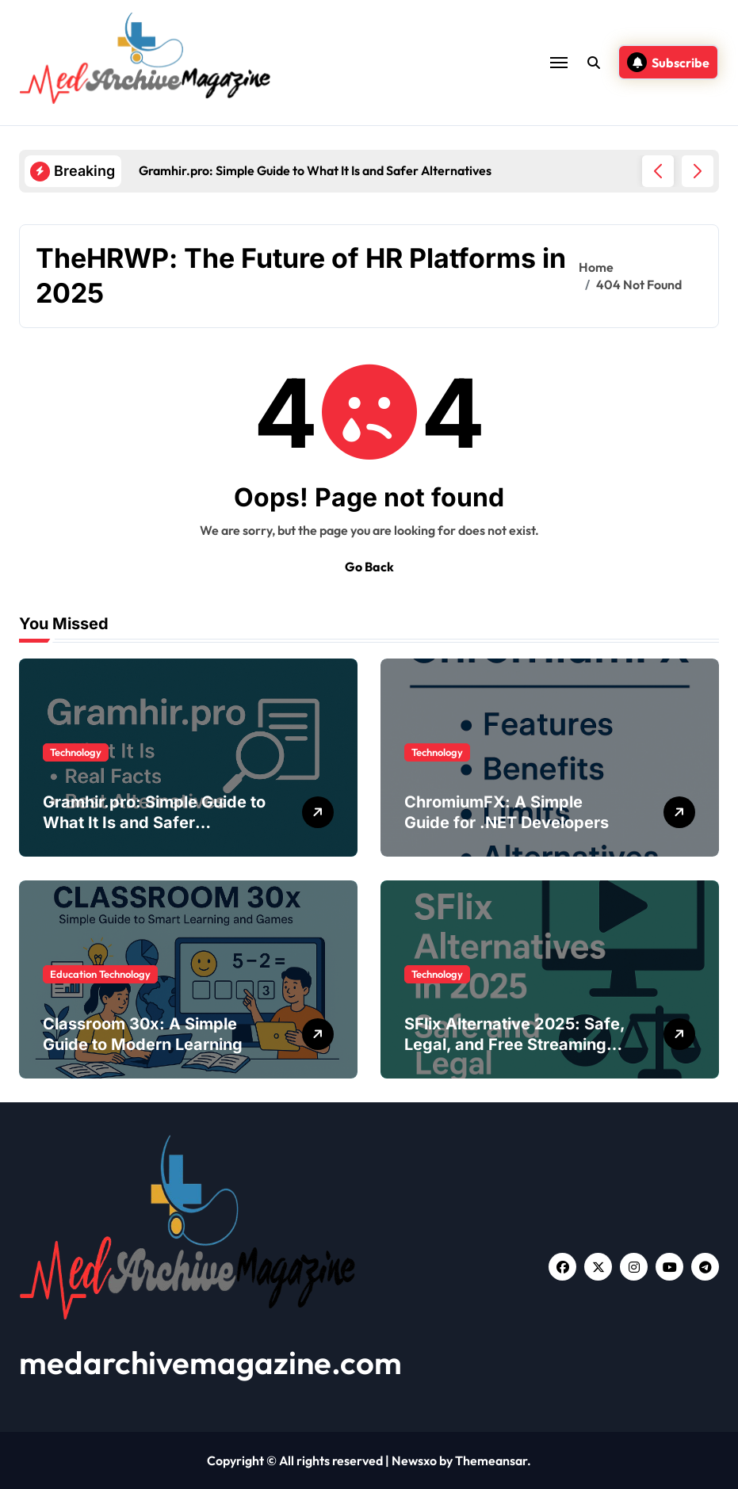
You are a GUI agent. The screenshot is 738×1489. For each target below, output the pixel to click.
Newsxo (414, 1460)
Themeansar (491, 1460)
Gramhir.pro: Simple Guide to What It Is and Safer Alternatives (154, 822)
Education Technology (100, 974)
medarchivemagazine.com (210, 1362)
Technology (75, 752)
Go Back (369, 567)
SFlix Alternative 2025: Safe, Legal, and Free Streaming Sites (514, 1044)
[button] (697, 171)
